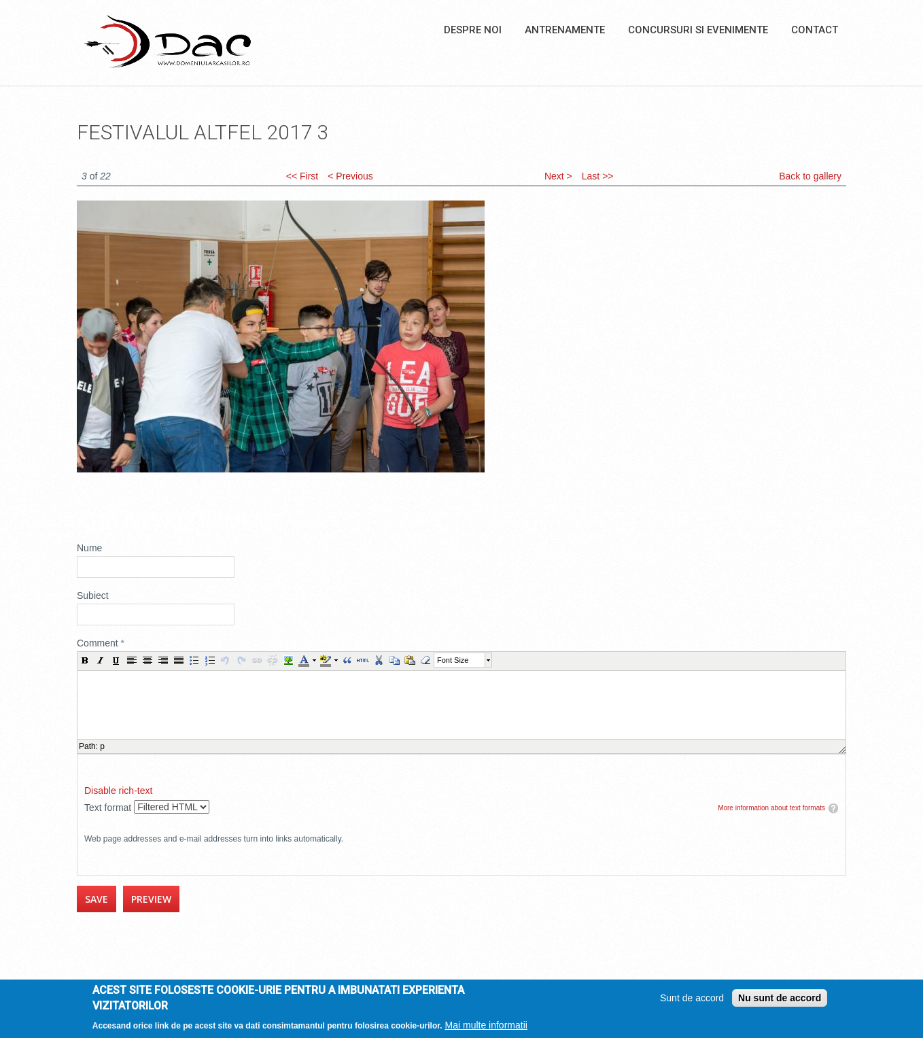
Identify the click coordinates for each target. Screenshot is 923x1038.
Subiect (93, 595)
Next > (558, 176)
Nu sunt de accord (779, 997)
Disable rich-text (118, 790)
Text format (109, 807)
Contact (814, 30)
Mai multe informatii (486, 1025)
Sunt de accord (692, 997)
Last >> (598, 176)
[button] (84, 660)
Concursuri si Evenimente (698, 30)
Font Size (452, 660)
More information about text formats (771, 808)
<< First (302, 176)
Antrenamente (565, 30)
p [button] (102, 746)
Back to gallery (810, 176)
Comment (100, 643)
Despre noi (473, 30)
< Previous (350, 176)
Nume (89, 547)
